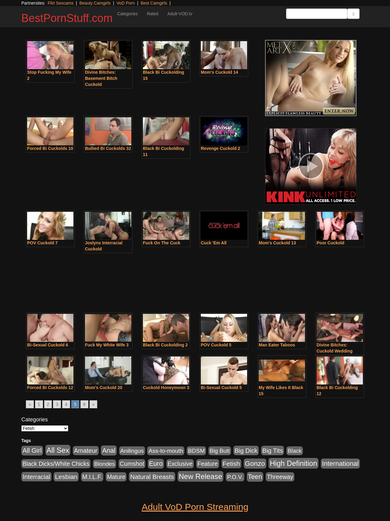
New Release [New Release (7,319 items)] (200, 476)
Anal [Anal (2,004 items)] (108, 450)
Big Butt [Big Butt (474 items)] (220, 451)
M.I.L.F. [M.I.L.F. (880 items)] (92, 476)
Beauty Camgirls (95, 3)
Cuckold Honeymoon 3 (166, 387)
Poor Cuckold (330, 242)
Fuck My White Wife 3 (107, 344)
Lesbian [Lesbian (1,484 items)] (66, 476)
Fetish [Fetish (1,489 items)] (231, 463)
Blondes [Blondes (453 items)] (104, 464)
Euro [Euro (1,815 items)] (156, 463)
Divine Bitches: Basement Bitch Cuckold (101, 78)
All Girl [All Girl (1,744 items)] (32, 450)
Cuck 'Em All (214, 242)
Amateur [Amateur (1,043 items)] (86, 450)
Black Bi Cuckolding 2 (165, 344)
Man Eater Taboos (277, 344)
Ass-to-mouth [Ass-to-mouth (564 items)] (165, 451)
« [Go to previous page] (30, 404)
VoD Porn (125, 3)
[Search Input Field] (316, 14)
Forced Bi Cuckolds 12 (50, 387)
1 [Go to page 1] (39, 404)
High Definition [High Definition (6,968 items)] (293, 463)
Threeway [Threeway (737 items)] (280, 476)
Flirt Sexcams (60, 3)
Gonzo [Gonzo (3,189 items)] (255, 463)
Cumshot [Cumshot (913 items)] (132, 463)
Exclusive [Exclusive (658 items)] (180, 463)
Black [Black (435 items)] (295, 451)
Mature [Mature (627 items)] (116, 476)
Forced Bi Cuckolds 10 (50, 148)
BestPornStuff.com (66, 18)
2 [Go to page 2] (48, 404)
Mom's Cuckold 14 (219, 72)
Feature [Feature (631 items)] (207, 463)
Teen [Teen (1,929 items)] (255, 476)
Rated (152, 13)
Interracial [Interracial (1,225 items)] (36, 476)
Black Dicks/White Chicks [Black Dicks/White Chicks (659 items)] (56, 463)
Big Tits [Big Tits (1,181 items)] (272, 450)
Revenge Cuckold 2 (220, 148)
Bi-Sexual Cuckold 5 (221, 387)
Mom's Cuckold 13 (277, 242)
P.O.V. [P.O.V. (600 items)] (235, 477)
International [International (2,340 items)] (340, 463)
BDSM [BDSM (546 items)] (196, 451)
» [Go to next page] (93, 404)
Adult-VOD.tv (180, 13)
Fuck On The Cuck (161, 242)
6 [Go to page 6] (84, 404)
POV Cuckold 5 (216, 344)
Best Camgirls (153, 3)
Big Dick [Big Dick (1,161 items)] (246, 450)
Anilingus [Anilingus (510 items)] (132, 451)
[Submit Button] (353, 14)
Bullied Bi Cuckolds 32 (108, 148)
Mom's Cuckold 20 (103, 387)
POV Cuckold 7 (42, 242)
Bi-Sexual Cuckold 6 (47, 344)
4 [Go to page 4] (66, 404)
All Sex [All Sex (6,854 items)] (58, 450)
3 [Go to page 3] (57, 404)
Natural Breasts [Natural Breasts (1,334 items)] (152, 476)
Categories (127, 13)
